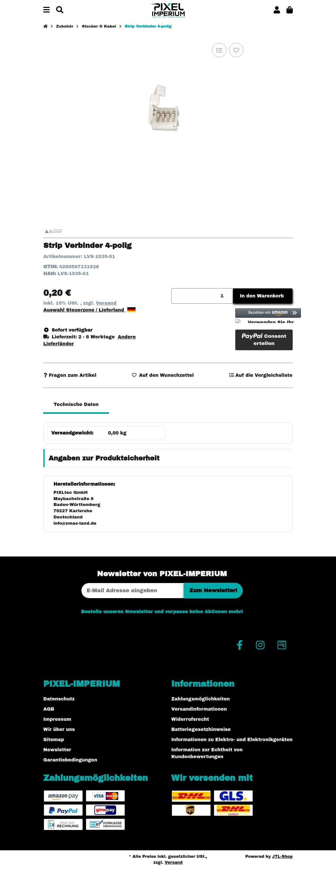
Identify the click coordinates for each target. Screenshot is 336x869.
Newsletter (57, 749)
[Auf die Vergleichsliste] (219, 50)
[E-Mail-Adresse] (132, 590)
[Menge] (202, 296)
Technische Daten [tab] (76, 404)
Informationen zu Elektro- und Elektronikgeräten (232, 739)
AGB (48, 709)
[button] (277, 10)
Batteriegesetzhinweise (201, 729)
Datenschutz (58, 699)
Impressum (57, 719)
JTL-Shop (282, 856)
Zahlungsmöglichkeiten (200, 699)
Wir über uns (59, 729)
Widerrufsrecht (190, 719)
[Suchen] (59, 10)
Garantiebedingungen (70, 760)
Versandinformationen (199, 709)
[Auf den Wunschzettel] (236, 50)
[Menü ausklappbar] (46, 10)
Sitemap (53, 739)
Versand (106, 303)
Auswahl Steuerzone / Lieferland (89, 310)
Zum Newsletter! (213, 590)
